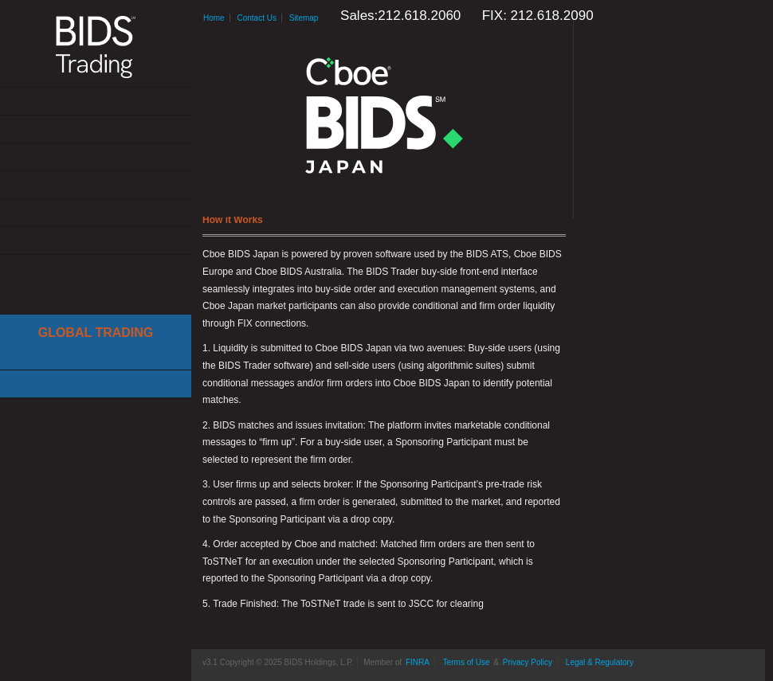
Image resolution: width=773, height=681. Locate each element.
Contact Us (95, 241)
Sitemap (304, 18)
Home (214, 18)
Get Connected (95, 157)
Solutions (95, 129)
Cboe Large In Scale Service (95, 356)
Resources (95, 213)
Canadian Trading (95, 384)
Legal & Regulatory (600, 662)
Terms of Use (466, 662)
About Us (95, 101)
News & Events (95, 185)
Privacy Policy (527, 662)
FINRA (418, 662)
